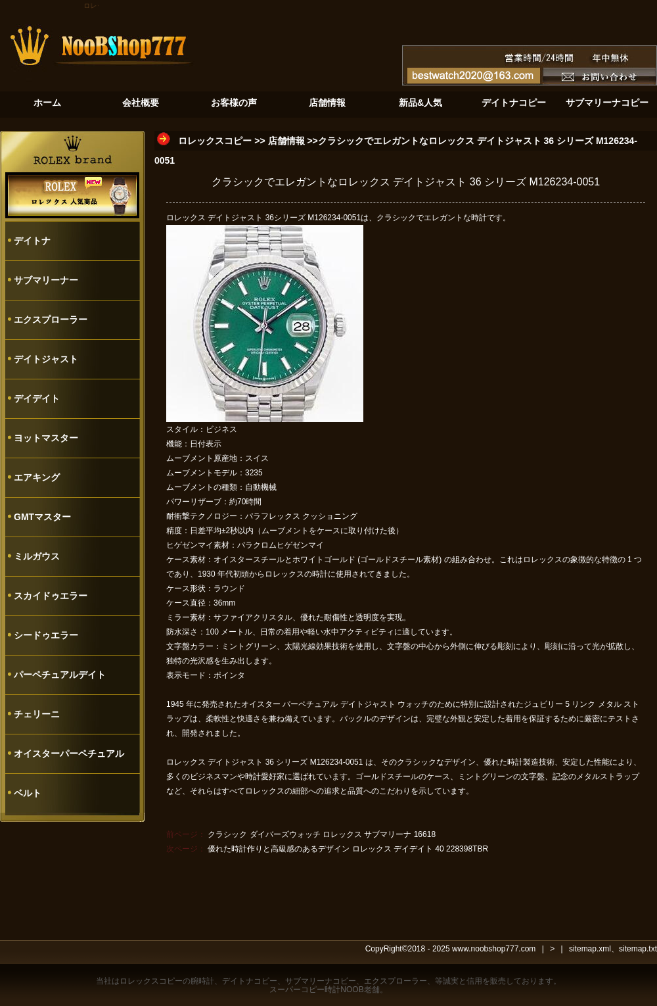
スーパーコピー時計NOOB (316, 989)
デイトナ (32, 240)
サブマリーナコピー (320, 981)
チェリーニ (37, 714)
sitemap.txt (638, 948)
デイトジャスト (46, 359)
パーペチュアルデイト (60, 674)
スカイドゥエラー (50, 595)
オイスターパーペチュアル (69, 753)
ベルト (27, 793)
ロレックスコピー (215, 140)
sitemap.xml (590, 948)
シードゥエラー (46, 635)
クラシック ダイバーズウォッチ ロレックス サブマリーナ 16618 (322, 834)
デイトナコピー (249, 981)
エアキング (37, 477)
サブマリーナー (46, 280)
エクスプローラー (50, 319)
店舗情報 (286, 140)
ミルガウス (37, 556)
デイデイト (37, 398)
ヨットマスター (46, 438)
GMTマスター (42, 517)
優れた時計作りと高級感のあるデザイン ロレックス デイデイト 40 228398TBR (348, 848)
